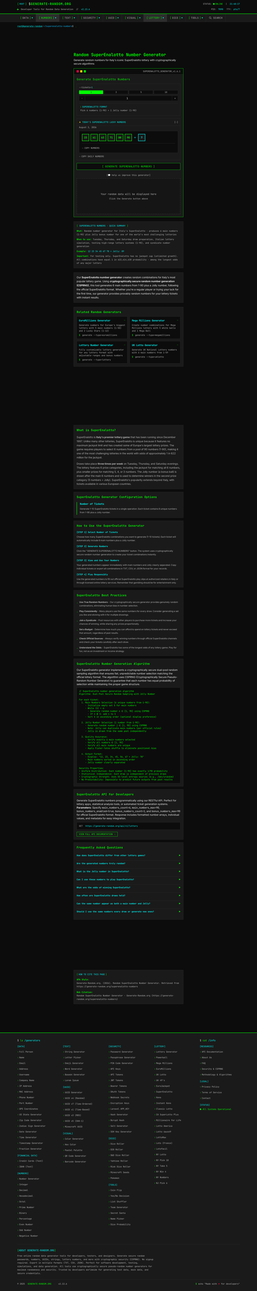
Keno (157, 1097)
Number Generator (28, 1178)
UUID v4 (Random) (74, 1098)
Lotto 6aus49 (162, 1131)
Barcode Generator (74, 1161)
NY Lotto (160, 1154)
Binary (22, 1213)
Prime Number (25, 1207)
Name (20, 1057)
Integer (22, 1184)
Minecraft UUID (72, 1126)
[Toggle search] (215, 18)
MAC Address (25, 1091)
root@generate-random (29, 26)
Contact (205, 1098)
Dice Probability (119, 1224)
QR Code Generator (74, 1156)
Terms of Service (211, 1092)
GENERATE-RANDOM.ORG (39, 1283)
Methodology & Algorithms (216, 1074)
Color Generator (73, 1138)
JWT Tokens (116, 1080)
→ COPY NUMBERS (90, 148)
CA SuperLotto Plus (166, 1114)
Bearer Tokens (118, 1086)
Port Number (25, 1103)
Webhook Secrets (119, 1097)
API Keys (114, 1069)
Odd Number (24, 1230)
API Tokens (116, 1074)
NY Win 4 (160, 1171)
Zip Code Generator (29, 1120)
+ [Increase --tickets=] (175, 98)
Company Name (25, 1080)
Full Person (25, 1051)
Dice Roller (116, 1143)
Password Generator (121, 1051)
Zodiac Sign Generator (31, 1126)
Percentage (24, 1218)
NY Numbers (161, 1177)
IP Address (24, 1086)
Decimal (22, 1190)
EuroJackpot (162, 1086)
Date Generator (27, 1131)
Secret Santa (117, 1213)
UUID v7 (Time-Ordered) (77, 1103)
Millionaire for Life (167, 1120)
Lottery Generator (165, 1051)
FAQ (202, 1063)
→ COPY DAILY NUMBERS (91, 156)
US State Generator (29, 1114)
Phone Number (25, 1097)
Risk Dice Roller (119, 1166)
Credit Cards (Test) (30, 1161)
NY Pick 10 (161, 1160)
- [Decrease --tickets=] (82, 98)
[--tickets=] (128, 98)
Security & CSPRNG (211, 1069)
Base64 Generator (74, 1074)
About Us (206, 1057)
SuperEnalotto (163, 1091)
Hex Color (69, 1144)
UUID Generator (72, 1092)
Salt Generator (118, 1126)
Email (21, 1063)
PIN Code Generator (121, 1063)
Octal (21, 1201)
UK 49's (159, 1080)
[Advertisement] (128, 39)
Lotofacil (160, 1148)
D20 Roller (116, 1149)
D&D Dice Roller (119, 1155)
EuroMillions (162, 1069)
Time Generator (27, 1137)
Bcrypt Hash (116, 1120)
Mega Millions (163, 1063)
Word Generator (72, 1069)
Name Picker (116, 1218)
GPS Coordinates (27, 1108)
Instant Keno (162, 1103)
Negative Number (27, 1235)
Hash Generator (118, 1114)
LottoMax (160, 1137)
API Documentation (211, 1051)
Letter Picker (72, 1057)
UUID (112, 18)
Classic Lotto (163, 1108)
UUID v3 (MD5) (72, 1115)
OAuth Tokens (117, 1091)
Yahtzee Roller (118, 1161)
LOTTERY (155, 18)
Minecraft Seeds (119, 1172)
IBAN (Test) (25, 1166)
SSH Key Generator (120, 1131)
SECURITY (90, 18)
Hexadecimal (25, 1196)
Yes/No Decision (119, 1196)
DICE (176, 18)
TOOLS (196, 18)
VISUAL (133, 18)
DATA (26, 18)
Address (22, 1069)
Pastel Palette (72, 1150)
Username (23, 1074)
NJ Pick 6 (160, 1183)
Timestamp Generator (30, 1143)
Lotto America (163, 1126)
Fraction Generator (29, 1148)
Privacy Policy (209, 1086)
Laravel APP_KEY (119, 1108)
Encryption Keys (119, 1103)
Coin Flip (115, 1190)
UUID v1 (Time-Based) (76, 1109)
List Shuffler (118, 1201)
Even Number (25, 1224)
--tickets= (86, 87)
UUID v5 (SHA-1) (73, 1121)
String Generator (74, 1051)
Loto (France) (163, 1143)
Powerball (160, 1057)
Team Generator (118, 1207)
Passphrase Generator (122, 1057)
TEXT (68, 18)
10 (166, 92)
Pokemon (114, 1178)
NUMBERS (47, 18)
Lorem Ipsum (71, 1080)
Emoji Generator (73, 1063)
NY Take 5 (160, 1166)
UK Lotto (160, 1074)
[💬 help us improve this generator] (128, 175)
